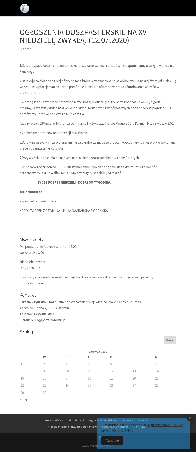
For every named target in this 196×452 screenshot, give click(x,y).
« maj (23, 399)
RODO (128, 433)
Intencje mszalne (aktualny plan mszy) (72, 426)
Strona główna (53, 420)
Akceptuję (112, 443)
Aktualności (76, 420)
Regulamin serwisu (159, 427)
